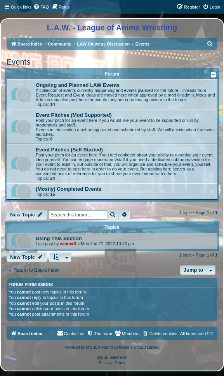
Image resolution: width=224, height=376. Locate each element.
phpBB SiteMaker (112, 357)
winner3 (68, 243)
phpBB (92, 347)
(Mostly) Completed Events (68, 189)
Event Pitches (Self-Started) (69, 150)
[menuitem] (41, 7)
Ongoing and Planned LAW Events (78, 85)
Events (18, 62)
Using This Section (59, 238)
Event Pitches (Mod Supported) (74, 115)
